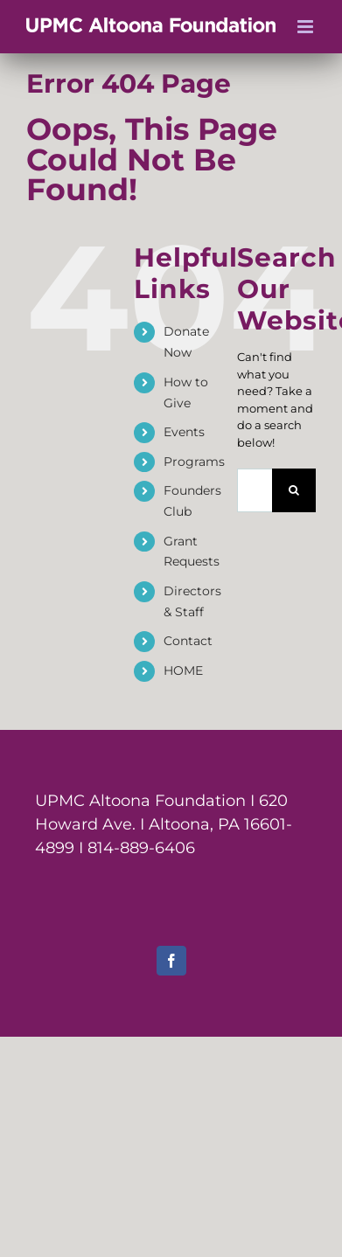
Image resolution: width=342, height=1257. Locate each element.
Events (184, 432)
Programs (194, 461)
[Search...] (254, 490)
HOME (183, 670)
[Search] (294, 490)
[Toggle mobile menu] (306, 26)
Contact (188, 641)
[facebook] (171, 961)
